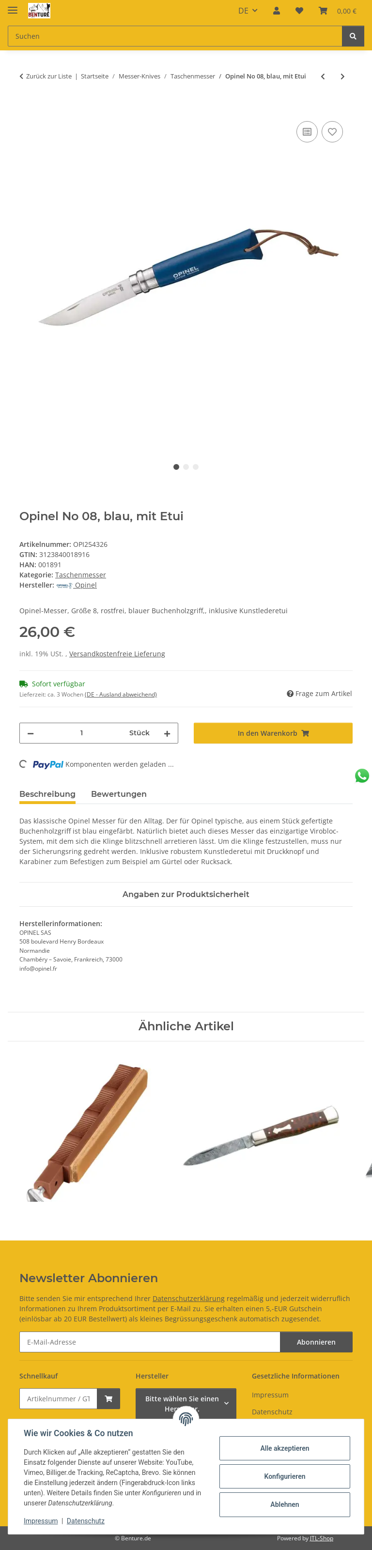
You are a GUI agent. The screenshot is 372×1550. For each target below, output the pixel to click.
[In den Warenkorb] (27, 108)
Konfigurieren (284, 1476)
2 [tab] (186, 467)
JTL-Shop (321, 1538)
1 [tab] (176, 467)
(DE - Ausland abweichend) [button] (121, 694)
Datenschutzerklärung (189, 1298)
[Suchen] (353, 36)
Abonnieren (316, 1342)
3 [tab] (196, 467)
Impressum (41, 1521)
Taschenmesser (80, 574)
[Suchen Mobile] (175, 36)
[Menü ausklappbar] (12, 6)
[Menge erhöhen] (167, 733)
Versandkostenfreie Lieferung (117, 653)
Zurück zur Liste (49, 76)
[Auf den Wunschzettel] (332, 131)
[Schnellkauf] (58, 1398)
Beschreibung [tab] (47, 794)
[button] (276, 10)
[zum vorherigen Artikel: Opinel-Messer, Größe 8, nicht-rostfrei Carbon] (323, 76)
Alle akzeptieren (284, 1448)
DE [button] (243, 10)
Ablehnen (284, 1504)
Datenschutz (86, 1521)
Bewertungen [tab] (119, 794)
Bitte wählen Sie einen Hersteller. (182, 1403)
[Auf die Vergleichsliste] (307, 131)
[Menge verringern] (30, 733)
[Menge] (82, 733)
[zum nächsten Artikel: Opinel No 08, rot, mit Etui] (343, 76)
